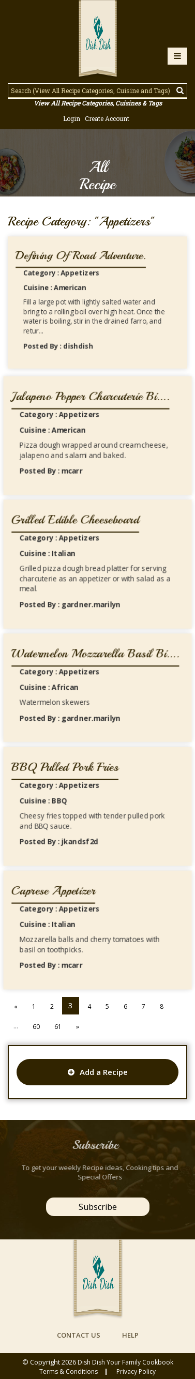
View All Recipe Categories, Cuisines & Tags (98, 103)
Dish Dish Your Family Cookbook (125, 1362)
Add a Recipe (98, 1072)
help (130, 1335)
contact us (78, 1335)
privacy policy (136, 1372)
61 (58, 1026)
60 (36, 1026)
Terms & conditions (68, 1372)
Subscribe (98, 1207)
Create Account (107, 118)
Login (71, 118)
